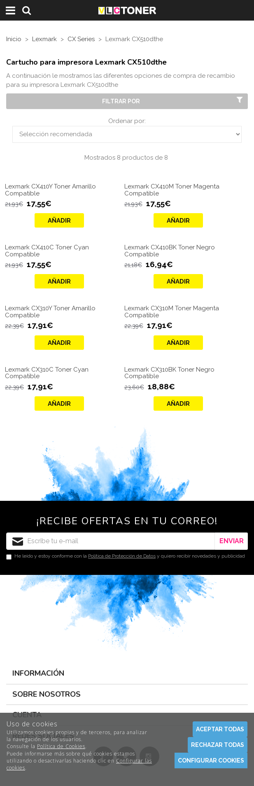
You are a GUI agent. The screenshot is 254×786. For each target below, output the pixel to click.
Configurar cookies (211, 760)
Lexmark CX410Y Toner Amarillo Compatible (50, 190)
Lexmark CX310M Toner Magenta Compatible (171, 312)
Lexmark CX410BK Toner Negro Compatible (169, 251)
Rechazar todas (217, 745)
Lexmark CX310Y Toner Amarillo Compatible (50, 312)
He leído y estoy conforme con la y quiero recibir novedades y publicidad (125, 556)
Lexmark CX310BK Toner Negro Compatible (169, 373)
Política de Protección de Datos (122, 556)
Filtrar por (173, 101)
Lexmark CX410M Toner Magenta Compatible (171, 190)
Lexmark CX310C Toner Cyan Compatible (47, 373)
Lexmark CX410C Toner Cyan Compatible (47, 251)
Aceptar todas (220, 729)
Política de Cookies (61, 746)
